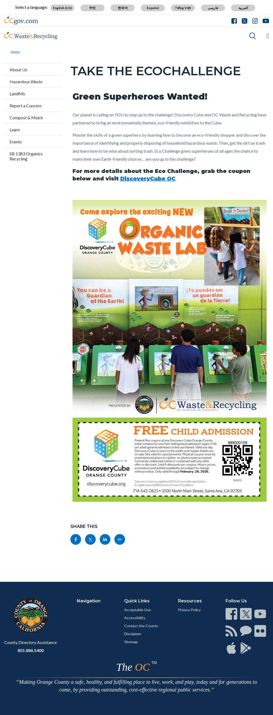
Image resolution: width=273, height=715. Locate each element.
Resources (190, 600)
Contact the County (141, 625)
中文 (92, 8)
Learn (15, 129)
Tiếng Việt (183, 8)
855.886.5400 (31, 650)
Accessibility (134, 617)
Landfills (17, 93)
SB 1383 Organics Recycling (26, 156)
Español (153, 8)
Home (15, 52)
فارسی (213, 8)
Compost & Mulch (26, 117)
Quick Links (137, 600)
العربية (243, 8)
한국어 (123, 8)
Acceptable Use (137, 609)
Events (16, 141)
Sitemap (131, 641)
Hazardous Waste (26, 81)
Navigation (89, 600)
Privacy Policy (189, 609)
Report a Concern (26, 105)
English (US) (62, 8)
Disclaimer (132, 633)
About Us (18, 69)
